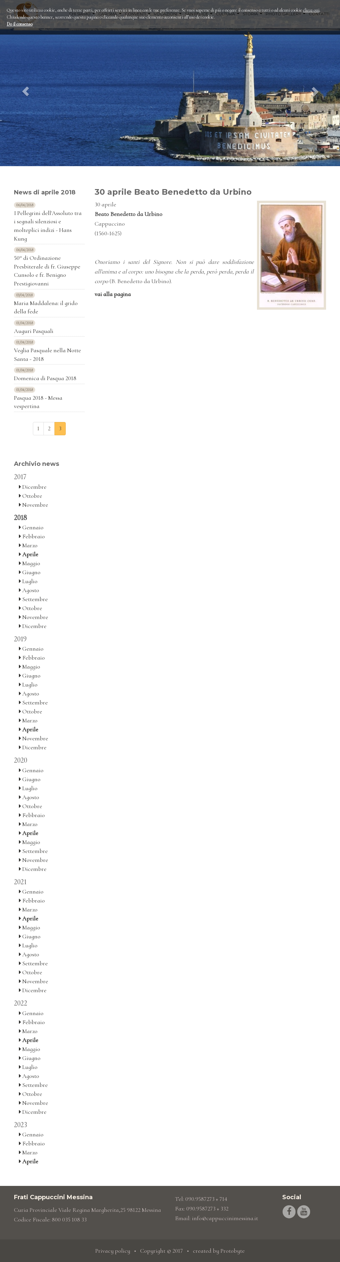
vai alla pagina (113, 294)
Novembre (33, 504)
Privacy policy (112, 1250)
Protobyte (232, 1250)
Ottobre (30, 495)
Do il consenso (20, 24)
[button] (25, 83)
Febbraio (32, 536)
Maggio (29, 563)
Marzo (28, 545)
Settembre (33, 599)
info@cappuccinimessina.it (225, 1218)
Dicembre (32, 486)
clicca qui (311, 10)
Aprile (28, 554)
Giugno (30, 572)
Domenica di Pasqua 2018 (45, 378)
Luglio (28, 581)
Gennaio (31, 527)
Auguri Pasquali (33, 331)
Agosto (29, 590)
